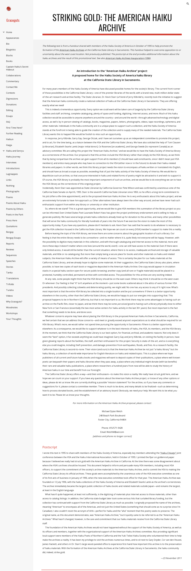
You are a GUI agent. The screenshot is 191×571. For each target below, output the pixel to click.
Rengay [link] (10, 232)
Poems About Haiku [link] (16, 203)
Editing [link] (9, 110)
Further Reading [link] (14, 133)
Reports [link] (10, 243)
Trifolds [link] (10, 284)
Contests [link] (10, 92)
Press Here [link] (11, 220)
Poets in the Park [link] (14, 214)
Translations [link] (12, 278)
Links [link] (8, 179)
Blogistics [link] (11, 49)
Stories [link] (9, 266)
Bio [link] (7, 43)
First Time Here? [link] (14, 127)
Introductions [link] (13, 168)
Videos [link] (9, 295)
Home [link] (9, 32)
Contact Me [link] (12, 87)
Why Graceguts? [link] (14, 301)
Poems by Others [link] (14, 208)
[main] (112, 23)
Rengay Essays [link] (13, 237)
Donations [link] (11, 104)
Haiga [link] (9, 145)
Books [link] (9, 61)
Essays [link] (9, 116)
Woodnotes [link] (12, 307)
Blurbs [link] (9, 55)
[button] (188, 4)
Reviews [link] (10, 249)
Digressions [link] (12, 98)
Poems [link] (9, 197)
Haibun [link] (9, 139)
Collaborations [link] (13, 75)
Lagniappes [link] (12, 174)
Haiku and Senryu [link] (15, 150)
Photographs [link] (12, 191)
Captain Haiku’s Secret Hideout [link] (17, 68)
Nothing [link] (10, 185)
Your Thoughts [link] (13, 319)
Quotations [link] (11, 226)
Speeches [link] (11, 261)
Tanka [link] (9, 272)
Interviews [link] (11, 162)
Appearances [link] (12, 37)
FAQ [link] (8, 121)
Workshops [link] (12, 313)
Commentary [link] (12, 81)
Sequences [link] (11, 255)
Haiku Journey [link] (13, 156)
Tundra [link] (10, 290)
